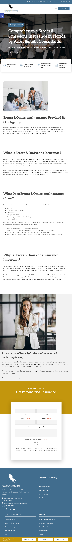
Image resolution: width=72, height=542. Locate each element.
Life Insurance (43, 530)
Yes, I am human (37, 445)
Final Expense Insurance (47, 519)
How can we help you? (36, 427)
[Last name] (46, 411)
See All (41, 498)
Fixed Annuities (44, 527)
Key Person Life (10, 530)
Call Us (64, 8)
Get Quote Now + (29, 539)
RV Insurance (43, 494)
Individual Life (43, 490)
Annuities (42, 483)
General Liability (10, 527)
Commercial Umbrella (12, 523)
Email (47, 418)
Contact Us (60, 539)
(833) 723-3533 (66, 1)
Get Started (14, 53)
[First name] (25, 411)
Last (47, 414)
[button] (2, 15)
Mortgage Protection (46, 523)
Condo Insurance (44, 486)
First (25, 414)
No (37, 442)
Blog (37, 2)
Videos (31, 2)
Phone (25, 418)
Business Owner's (10, 519)
